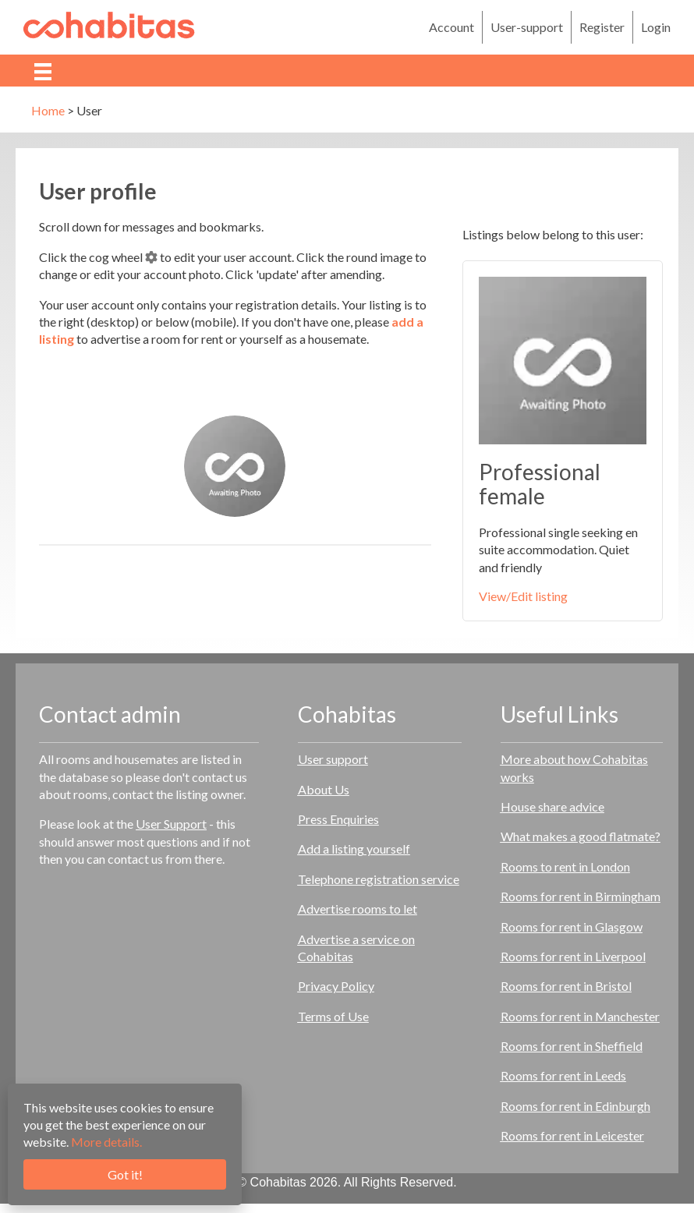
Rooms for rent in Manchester (580, 1016)
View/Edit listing (523, 596)
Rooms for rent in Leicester (572, 1135)
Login (656, 26)
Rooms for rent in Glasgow (572, 926)
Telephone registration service (378, 879)
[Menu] (42, 71)
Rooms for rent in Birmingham (580, 896)
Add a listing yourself (354, 848)
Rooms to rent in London (565, 866)
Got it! (125, 1174)
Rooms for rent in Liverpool (573, 956)
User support (333, 758)
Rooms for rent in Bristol (566, 985)
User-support (526, 26)
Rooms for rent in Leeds (563, 1075)
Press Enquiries (338, 819)
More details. (106, 1141)
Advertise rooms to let (357, 908)
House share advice (552, 806)
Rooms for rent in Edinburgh (575, 1105)
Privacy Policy (336, 985)
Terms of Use (333, 1016)
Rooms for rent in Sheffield (572, 1045)
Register (602, 26)
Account (451, 26)
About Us (323, 789)
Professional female (539, 483)
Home (48, 110)
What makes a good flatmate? (580, 836)
